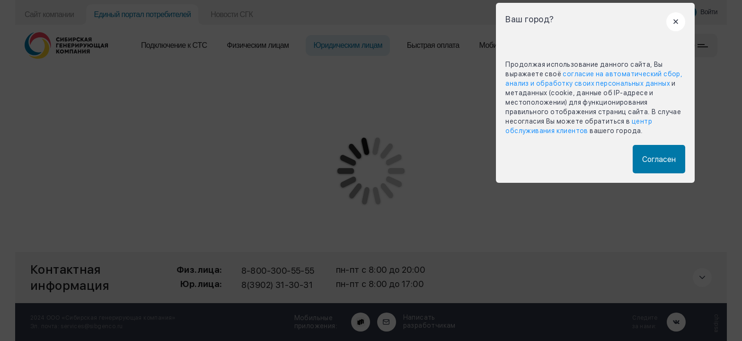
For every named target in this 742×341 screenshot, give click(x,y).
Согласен (659, 159)
